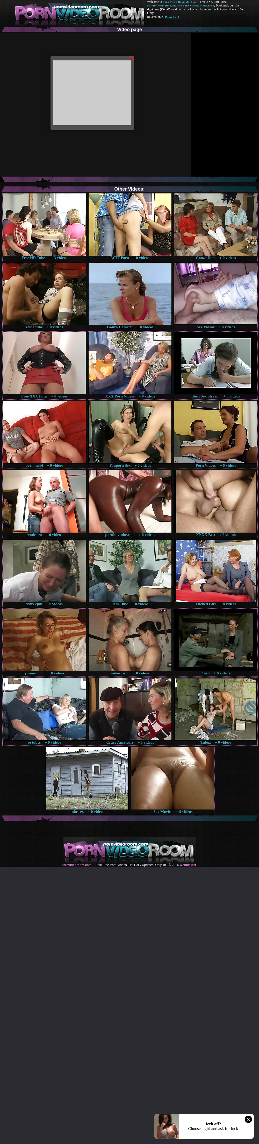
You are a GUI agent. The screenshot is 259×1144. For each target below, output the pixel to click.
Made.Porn (207, 5)
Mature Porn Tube (159, 5)
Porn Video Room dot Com (180, 1)
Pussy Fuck (172, 16)
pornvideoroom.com (76, 865)
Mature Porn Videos (185, 5)
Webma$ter (187, 865)
